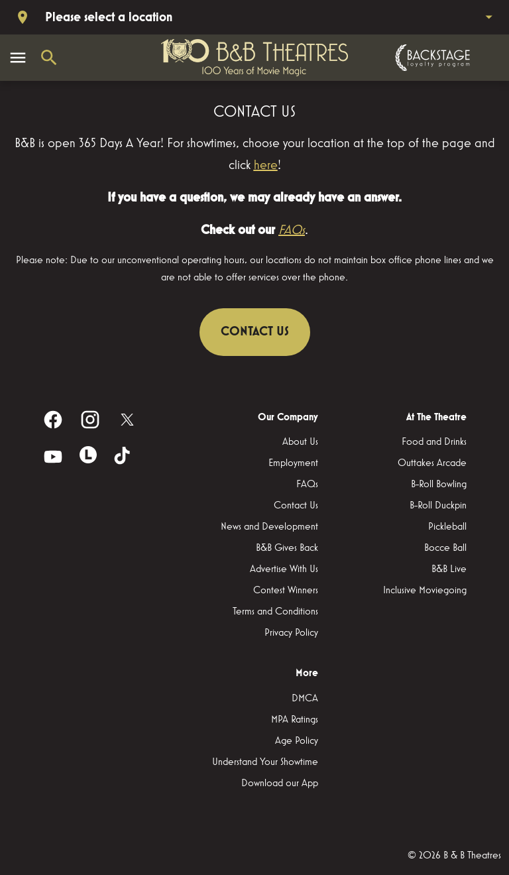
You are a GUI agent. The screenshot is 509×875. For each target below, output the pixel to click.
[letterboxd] (88, 454)
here (266, 165)
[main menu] (18, 58)
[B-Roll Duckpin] (438, 505)
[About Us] (300, 442)
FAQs (291, 230)
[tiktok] (123, 456)
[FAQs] (307, 484)
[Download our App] (279, 783)
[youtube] (53, 456)
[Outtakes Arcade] (432, 463)
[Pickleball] (447, 527)
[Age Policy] (296, 741)
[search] (49, 57)
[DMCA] (305, 698)
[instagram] (90, 419)
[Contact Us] (296, 505)
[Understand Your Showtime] (265, 762)
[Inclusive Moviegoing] (425, 590)
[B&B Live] (449, 569)
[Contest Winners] (285, 590)
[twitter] (127, 419)
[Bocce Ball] (445, 548)
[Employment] (293, 463)
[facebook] (53, 419)
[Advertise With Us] (284, 569)
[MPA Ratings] (294, 719)
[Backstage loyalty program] (431, 57)
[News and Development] (269, 527)
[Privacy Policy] (291, 633)
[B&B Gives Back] (287, 548)
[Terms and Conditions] (275, 611)
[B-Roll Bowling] (439, 484)
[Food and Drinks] (434, 442)
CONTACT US (255, 331)
